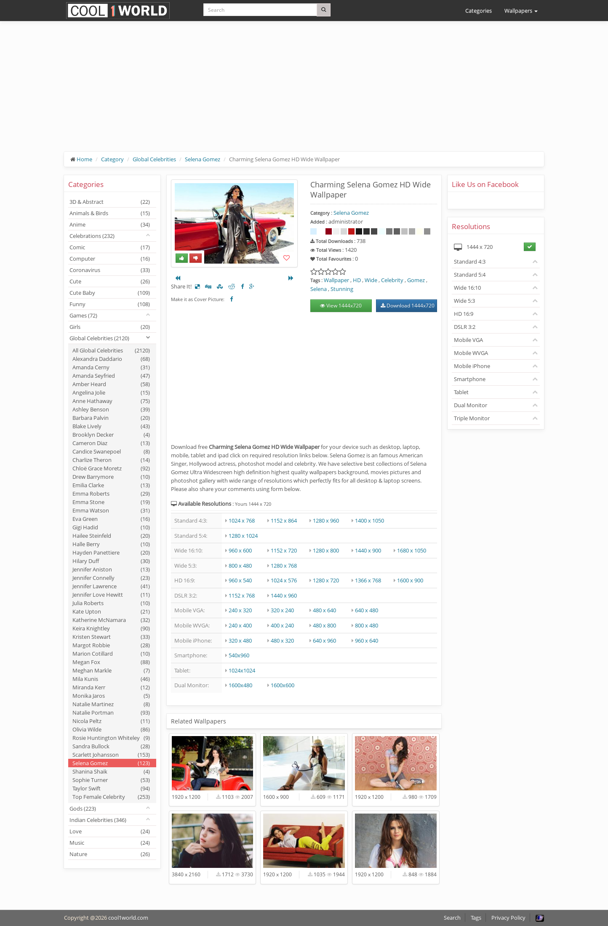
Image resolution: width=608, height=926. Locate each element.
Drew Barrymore (111, 476)
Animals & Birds (109, 213)
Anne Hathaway (111, 401)
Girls (109, 327)
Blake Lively (111, 426)
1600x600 (282, 685)
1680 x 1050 (411, 550)
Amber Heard (111, 384)
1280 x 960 (326, 520)
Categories (478, 10)
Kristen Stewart (111, 636)
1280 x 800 (326, 550)
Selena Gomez (202, 159)
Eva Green (111, 519)
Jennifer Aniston (111, 569)
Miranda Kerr (111, 687)
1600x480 (240, 685)
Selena (318, 289)
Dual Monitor (470, 405)
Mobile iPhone (472, 366)
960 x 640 (366, 640)
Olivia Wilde (111, 729)
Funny (109, 304)
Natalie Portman (111, 712)
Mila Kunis (111, 679)
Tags (476, 917)
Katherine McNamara (111, 620)
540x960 (239, 655)
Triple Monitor (472, 418)
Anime (109, 224)
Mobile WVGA (471, 353)
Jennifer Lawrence (111, 586)
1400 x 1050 (369, 520)
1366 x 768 (368, 580)
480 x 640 (324, 610)
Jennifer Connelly (111, 578)
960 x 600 (240, 550)
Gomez (416, 280)
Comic (109, 247)
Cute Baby (109, 292)
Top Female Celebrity (111, 797)
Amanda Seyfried (111, 375)
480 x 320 (282, 640)
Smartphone (469, 379)
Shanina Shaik (111, 771)
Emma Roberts (111, 493)
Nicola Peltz (111, 721)
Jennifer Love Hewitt (111, 594)
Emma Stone (111, 502)
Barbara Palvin (111, 418)
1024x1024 (242, 670)
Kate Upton (111, 611)
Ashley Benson (111, 409)
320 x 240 (282, 610)
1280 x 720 (326, 580)
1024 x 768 (242, 520)
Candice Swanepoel (111, 451)
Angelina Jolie (111, 392)
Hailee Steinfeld (111, 535)
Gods (82, 808)
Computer (109, 258)
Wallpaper (336, 280)
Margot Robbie (111, 645)
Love (109, 831)
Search (452, 917)
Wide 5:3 (464, 300)
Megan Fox (111, 662)
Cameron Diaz (111, 443)
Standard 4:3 (469, 261)
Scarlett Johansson (111, 754)
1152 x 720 (284, 550)
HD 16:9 (463, 314)
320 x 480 (240, 640)
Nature (109, 854)
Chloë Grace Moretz (111, 468)
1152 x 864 (284, 520)
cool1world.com (128, 917)
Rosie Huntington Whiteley (111, 738)
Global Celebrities (154, 159)
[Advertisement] (304, 93)
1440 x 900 (368, 550)
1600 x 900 (410, 580)
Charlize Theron (111, 460)
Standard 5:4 (469, 274)
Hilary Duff (111, 561)
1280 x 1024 (243, 535)
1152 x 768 (242, 595)
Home (84, 159)
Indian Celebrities (97, 820)
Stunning (342, 289)
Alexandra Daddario (111, 359)
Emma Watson (111, 510)
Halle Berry (111, 544)
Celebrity (392, 280)
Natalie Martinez (111, 704)
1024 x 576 (284, 580)
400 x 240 (282, 625)
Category (112, 159)
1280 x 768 (284, 565)
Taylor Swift (111, 788)
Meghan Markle (111, 670)
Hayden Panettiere (111, 552)
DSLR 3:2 (464, 327)
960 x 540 (240, 580)
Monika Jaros (111, 695)
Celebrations (92, 236)
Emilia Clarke (111, 485)
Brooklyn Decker (111, 434)
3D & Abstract (109, 201)
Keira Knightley (111, 628)
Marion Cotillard (111, 653)
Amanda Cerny (111, 367)
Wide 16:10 (467, 287)
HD (357, 280)
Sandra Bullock (111, 746)
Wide (371, 280)
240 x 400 (240, 625)
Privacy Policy (508, 917)
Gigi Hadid (111, 527)
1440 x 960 (284, 595)
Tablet (461, 392)
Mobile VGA (468, 340)
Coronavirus (109, 270)
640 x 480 (366, 610)
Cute (109, 281)
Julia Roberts (111, 603)
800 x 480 (240, 565)
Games (83, 315)
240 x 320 (240, 610)
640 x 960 (324, 640)
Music (109, 842)
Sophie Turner (111, 780)
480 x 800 (324, 625)
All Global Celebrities (111, 350)
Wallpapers (521, 10)
